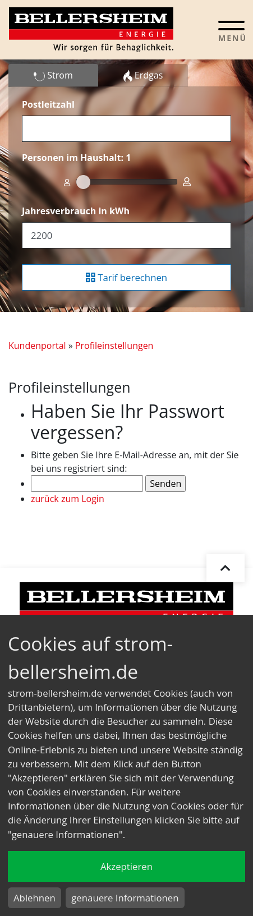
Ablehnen (34, 897)
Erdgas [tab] (143, 75)
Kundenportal (37, 345)
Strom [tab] (53, 75)
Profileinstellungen (114, 345)
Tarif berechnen (126, 277)
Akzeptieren (126, 866)
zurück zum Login (67, 498)
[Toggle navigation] (231, 31)
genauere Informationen (124, 897)
